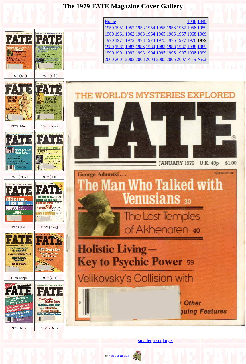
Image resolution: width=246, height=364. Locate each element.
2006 (171, 59)
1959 (202, 27)
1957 (181, 27)
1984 (150, 46)
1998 (191, 52)
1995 (161, 52)
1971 (119, 40)
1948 (191, 21)
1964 (150, 34)
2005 (161, 59)
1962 (130, 34)
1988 (191, 46)
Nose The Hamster (119, 355)
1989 (202, 46)
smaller (144, 340)
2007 (181, 59)
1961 (119, 34)
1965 (161, 34)
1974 (150, 40)
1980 (109, 46)
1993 (140, 52)
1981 (119, 46)
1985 (161, 46)
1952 (130, 27)
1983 (140, 46)
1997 (181, 52)
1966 (171, 34)
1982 (130, 46)
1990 (109, 52)
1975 (161, 40)
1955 (161, 27)
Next (202, 59)
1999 (202, 52)
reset (157, 340)
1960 (109, 34)
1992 (130, 52)
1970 (109, 40)
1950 (109, 27)
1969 (202, 34)
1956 (171, 27)
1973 (140, 40)
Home (110, 21)
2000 (109, 59)
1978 (191, 40)
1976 (171, 40)
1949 (202, 21)
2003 (140, 59)
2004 (150, 59)
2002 (130, 59)
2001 (119, 59)
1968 (191, 34)
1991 (119, 52)
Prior (191, 59)
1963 (140, 34)
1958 (191, 27)
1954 (150, 27)
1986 (171, 46)
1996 (171, 52)
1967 (181, 34)
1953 (140, 27)
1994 (150, 52)
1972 (130, 40)
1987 (181, 46)
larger (168, 340)
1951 (119, 27)
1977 (181, 40)
